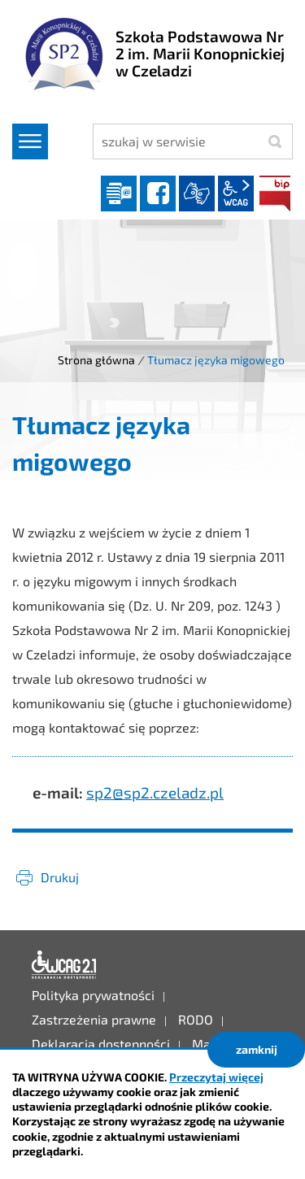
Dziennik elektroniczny (119, 193)
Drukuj (60, 877)
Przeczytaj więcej (216, 1077)
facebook (158, 193)
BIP (275, 193)
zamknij (256, 1049)
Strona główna (96, 360)
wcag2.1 (236, 193)
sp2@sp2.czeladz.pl (155, 792)
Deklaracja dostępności (64, 965)
